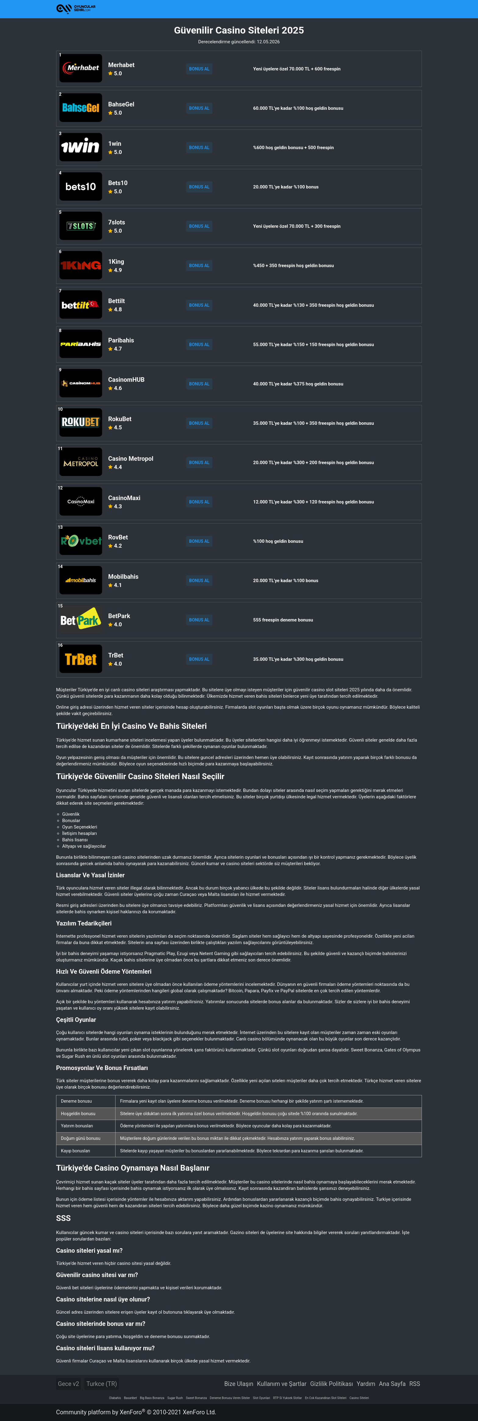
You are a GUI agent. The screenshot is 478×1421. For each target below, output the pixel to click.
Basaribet (130, 1398)
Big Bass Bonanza (152, 1398)
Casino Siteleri (359, 1398)
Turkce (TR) (101, 1383)
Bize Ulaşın (238, 1383)
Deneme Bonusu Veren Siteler (230, 1398)
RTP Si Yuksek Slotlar (287, 1398)
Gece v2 (68, 1383)
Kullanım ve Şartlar (282, 1383)
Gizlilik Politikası (331, 1383)
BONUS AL (199, 68)
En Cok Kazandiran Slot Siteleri (325, 1398)
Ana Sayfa (392, 1383)
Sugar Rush (175, 1398)
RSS (414, 1383)
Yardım (366, 1383)
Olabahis (115, 1398)
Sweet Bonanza (196, 1398)
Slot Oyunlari (261, 1398)
